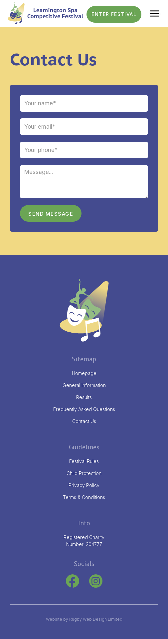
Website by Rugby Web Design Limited (84, 619)
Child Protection (84, 473)
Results (84, 397)
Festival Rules (84, 461)
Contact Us (84, 421)
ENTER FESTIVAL (113, 14)
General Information (84, 385)
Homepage (84, 373)
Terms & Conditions (84, 497)
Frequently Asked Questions (84, 409)
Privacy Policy (84, 485)
